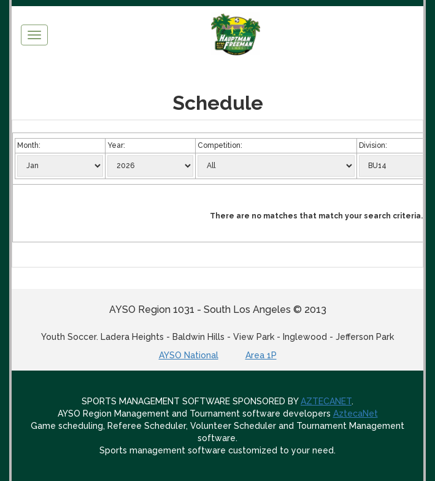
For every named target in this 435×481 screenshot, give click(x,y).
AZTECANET (326, 401)
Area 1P (261, 355)
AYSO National (188, 355)
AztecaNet (355, 413)
